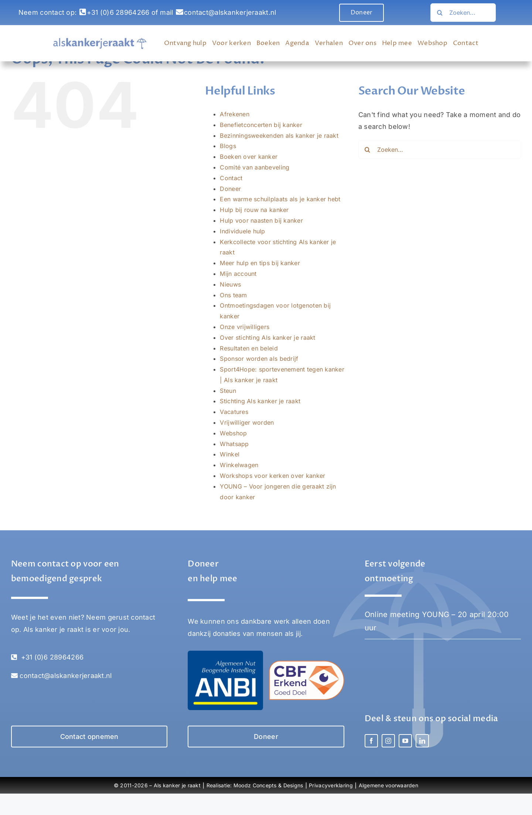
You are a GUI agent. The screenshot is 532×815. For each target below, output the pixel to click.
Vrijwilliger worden (247, 422)
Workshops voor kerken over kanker (272, 475)
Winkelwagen (239, 465)
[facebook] (371, 740)
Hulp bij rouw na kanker (254, 209)
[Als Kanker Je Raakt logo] (100, 41)
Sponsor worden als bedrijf (259, 358)
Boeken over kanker (248, 156)
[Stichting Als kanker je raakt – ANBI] (225, 654)
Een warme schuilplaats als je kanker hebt (280, 199)
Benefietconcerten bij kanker (261, 125)
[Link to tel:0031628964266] (82, 12)
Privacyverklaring (331, 785)
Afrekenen (234, 114)
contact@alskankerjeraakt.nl (230, 12)
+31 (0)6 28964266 (118, 12)
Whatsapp (234, 444)
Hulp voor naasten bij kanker (261, 220)
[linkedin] (422, 740)
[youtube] (405, 740)
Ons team (233, 295)
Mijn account (238, 273)
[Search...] (463, 12)
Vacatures (234, 411)
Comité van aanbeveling (254, 167)
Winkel (229, 454)
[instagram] (388, 740)
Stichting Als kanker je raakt (260, 401)
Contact (231, 178)
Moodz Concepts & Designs (268, 785)
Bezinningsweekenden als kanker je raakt (279, 135)
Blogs (228, 146)
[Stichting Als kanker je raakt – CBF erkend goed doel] (306, 664)
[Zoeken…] (439, 12)
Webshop (233, 433)
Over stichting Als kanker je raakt (267, 337)
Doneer (230, 188)
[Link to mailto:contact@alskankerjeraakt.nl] (179, 12)
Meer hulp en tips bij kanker (260, 263)
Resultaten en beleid (248, 348)
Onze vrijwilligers (244, 327)
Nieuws (230, 284)
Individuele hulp (242, 231)
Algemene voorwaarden (388, 785)
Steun (228, 390)
